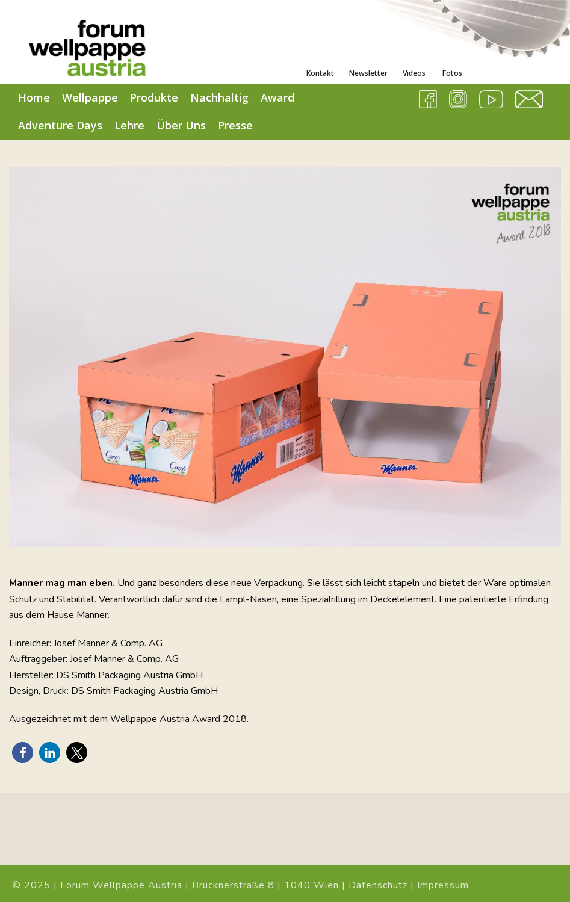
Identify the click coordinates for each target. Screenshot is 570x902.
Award (277, 97)
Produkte (154, 97)
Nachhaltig (219, 97)
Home (34, 97)
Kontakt (320, 73)
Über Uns (181, 125)
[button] (22, 752)
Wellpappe (90, 97)
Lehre (129, 125)
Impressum (443, 885)
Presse (235, 125)
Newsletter (368, 73)
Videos (414, 73)
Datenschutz (378, 885)
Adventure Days (60, 125)
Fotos (451, 73)
